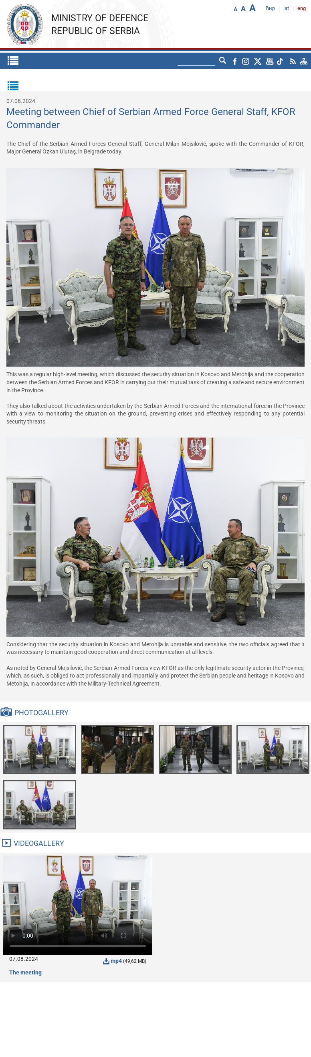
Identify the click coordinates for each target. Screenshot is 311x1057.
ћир (270, 8)
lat (286, 8)
